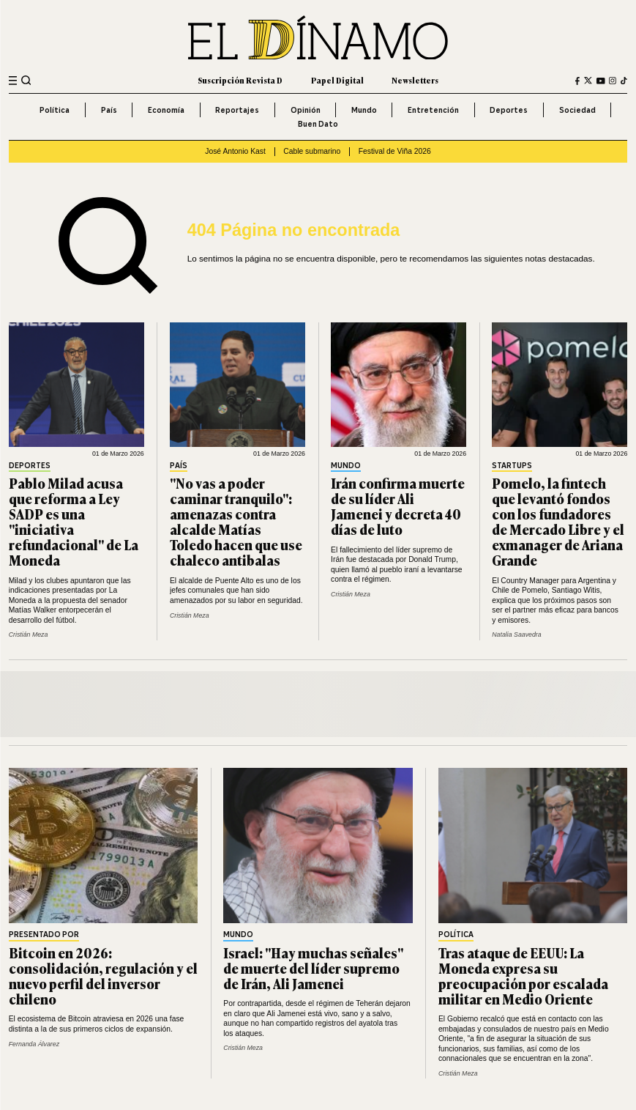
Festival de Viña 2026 (395, 151)
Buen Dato (318, 123)
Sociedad (577, 110)
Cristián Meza (28, 634)
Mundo (364, 110)
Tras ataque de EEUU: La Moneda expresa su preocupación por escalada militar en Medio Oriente (523, 975)
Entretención (433, 110)
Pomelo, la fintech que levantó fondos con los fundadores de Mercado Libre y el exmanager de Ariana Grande (558, 521)
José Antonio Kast (235, 151)
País (109, 110)
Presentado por (44, 935)
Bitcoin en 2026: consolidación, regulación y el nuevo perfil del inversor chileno (103, 975)
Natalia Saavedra (516, 634)
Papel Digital (337, 80)
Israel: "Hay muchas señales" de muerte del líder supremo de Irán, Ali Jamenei (313, 968)
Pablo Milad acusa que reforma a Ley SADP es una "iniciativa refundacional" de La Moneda (73, 521)
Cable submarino (311, 151)
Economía (166, 110)
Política (55, 110)
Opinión (306, 110)
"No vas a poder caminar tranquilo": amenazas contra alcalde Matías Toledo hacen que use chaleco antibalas (236, 521)
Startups (512, 466)
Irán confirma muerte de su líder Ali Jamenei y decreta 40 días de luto (398, 506)
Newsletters (415, 80)
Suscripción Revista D (240, 80)
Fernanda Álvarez (34, 1044)
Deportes (509, 110)
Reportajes (237, 110)
